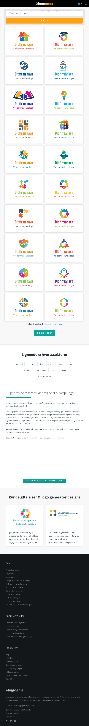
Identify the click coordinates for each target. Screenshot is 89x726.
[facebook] (7, 721)
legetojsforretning (44, 376)
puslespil (19, 364)
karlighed (47, 324)
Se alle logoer (44, 332)
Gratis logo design (13, 594)
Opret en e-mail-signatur (15, 623)
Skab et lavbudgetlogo (15, 598)
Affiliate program (12, 672)
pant (54, 370)
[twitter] (11, 721)
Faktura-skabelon (12, 626)
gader (63, 370)
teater (61, 324)
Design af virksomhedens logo (18, 580)
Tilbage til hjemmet (44, 3)
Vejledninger (11, 658)
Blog (7, 654)
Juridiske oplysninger (14, 668)
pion (70, 364)
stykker (60, 364)
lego (50, 364)
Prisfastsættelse (12, 570)
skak (41, 364)
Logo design (45, 10)
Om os (78, 10)
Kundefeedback (12, 661)
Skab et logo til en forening (16, 584)
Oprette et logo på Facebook (17, 629)
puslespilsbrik (41, 370)
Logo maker (10, 577)
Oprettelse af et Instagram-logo (19, 636)
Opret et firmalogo (13, 601)
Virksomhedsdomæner (15, 587)
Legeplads (26, 370)
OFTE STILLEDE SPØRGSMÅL (17, 675)
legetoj (31, 364)
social (54, 324)
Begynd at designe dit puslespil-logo (44, 481)
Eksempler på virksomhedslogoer (19, 605)
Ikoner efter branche (14, 591)
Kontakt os (10, 679)
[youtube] (15, 721)
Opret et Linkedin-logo (15, 633)
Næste (44, 20)
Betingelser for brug (14, 665)
